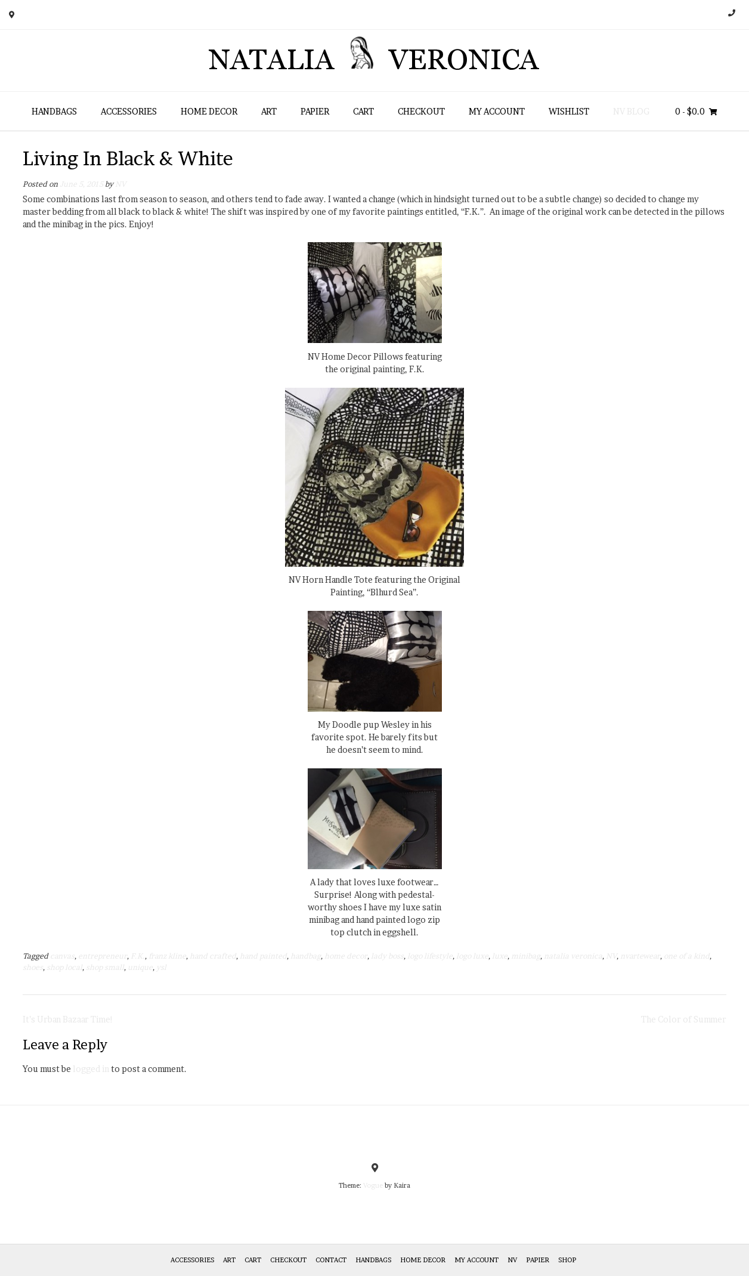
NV (120, 184)
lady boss (387, 955)
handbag (305, 955)
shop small (105, 967)
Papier (315, 111)
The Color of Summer (683, 1019)
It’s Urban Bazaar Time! (68, 1019)
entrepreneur (102, 955)
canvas (62, 955)
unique (140, 967)
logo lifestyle (430, 955)
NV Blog (631, 111)
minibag (525, 955)
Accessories (129, 111)
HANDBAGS (54, 111)
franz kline (167, 955)
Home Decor (209, 111)
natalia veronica (573, 955)
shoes (33, 967)
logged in (91, 1069)
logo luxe (472, 955)
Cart (363, 111)
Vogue (373, 1185)
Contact (330, 1260)
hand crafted (213, 955)
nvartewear (640, 955)
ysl (161, 967)
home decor (345, 955)
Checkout (421, 111)
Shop (567, 1260)
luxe (499, 955)
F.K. (138, 955)
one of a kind (687, 955)
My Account (497, 111)
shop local (64, 967)
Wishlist (569, 111)
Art (269, 111)
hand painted (263, 955)
